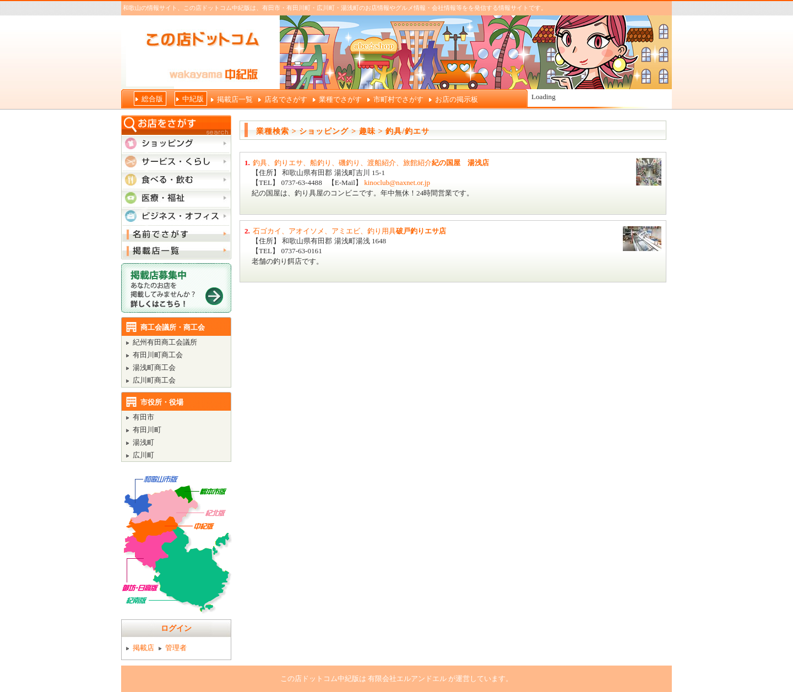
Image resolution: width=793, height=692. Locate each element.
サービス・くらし (176, 161)
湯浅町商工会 (154, 367)
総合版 (152, 99)
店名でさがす (285, 99)
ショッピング (176, 143)
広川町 (143, 455)
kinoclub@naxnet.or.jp (397, 182)
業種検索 (272, 131)
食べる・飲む (176, 179)
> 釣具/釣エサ (404, 131)
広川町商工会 (154, 380)
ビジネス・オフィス (176, 216)
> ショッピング (320, 131)
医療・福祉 (176, 197)
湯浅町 (143, 442)
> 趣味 (363, 131)
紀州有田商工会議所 (165, 342)
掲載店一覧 (235, 99)
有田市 (143, 417)
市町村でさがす (398, 99)
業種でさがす (340, 99)
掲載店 (143, 648)
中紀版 (193, 99)
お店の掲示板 (456, 99)
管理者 (176, 648)
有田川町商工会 (158, 355)
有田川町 (147, 430)
